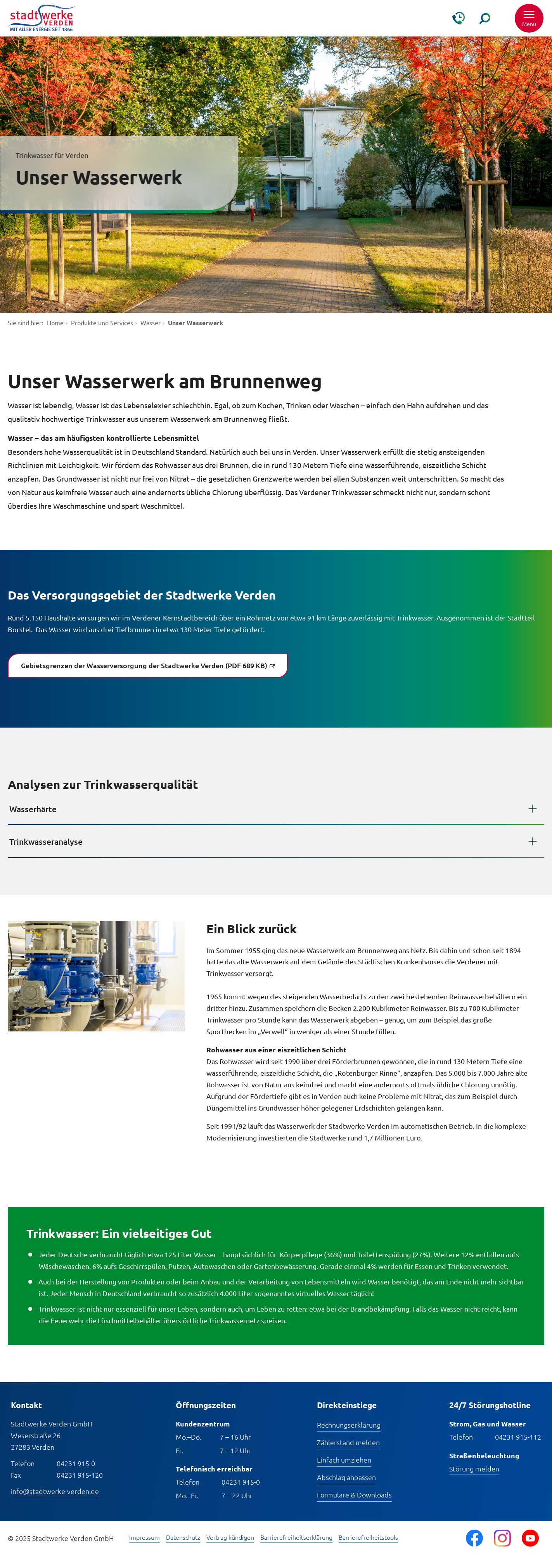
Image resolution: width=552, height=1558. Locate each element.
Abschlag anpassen (346, 1477)
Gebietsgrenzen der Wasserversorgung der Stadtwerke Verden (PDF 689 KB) (144, 665)
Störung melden (474, 1468)
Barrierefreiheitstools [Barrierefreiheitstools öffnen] (368, 1537)
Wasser (150, 322)
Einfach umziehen (344, 1459)
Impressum (144, 1537)
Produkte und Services (102, 322)
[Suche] (485, 18)
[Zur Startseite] (42, 18)
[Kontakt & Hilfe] (458, 18)
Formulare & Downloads (354, 1494)
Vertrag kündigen (230, 1537)
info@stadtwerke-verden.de (55, 1491)
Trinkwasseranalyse (46, 841)
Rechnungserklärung (349, 1424)
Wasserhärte (33, 809)
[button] (529, 18)
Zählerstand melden (348, 1442)
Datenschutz (183, 1537)
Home (55, 322)
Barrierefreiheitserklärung (296, 1537)
